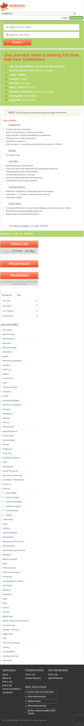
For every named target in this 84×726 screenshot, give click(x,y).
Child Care (7, 370)
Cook (5, 383)
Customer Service (10, 387)
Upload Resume (55, 678)
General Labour (9, 440)
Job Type (6, 301)
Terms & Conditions (11, 689)
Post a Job (7, 682)
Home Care (7, 453)
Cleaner (6, 374)
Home (5, 674)
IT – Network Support (11, 497)
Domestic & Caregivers (12, 405)
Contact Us (7, 692)
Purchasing (7, 577)
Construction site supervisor (41, 692)
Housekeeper (8, 467)
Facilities (6, 418)
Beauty (26, 226)
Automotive (7, 352)
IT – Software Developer (12, 502)
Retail (5, 599)
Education (7, 409)
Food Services (8, 427)
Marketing (7, 555)
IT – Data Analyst (10, 493)
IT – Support (7, 515)
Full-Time (44, 226)
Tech (5, 638)
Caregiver (6, 365)
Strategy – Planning (11, 630)
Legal (5, 524)
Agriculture (7, 343)
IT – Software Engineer (12, 506)
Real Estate (7, 586)
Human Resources (10, 471)
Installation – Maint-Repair (13, 480)
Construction (8, 378)
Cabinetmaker (34, 701)
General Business (10, 431)
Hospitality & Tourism (11, 458)
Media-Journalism (10, 559)
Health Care (7, 449)
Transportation (9, 652)
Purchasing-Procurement (13, 581)
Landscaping (8, 519)
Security (6, 612)
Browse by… (7, 295)
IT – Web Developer (10, 511)
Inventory (6, 489)
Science (6, 608)
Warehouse (7, 660)
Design (5, 396)
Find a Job (7, 685)
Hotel (5, 462)
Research (7, 590)
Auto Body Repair (10, 348)
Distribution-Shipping (11, 400)
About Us (6, 678)
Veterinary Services (11, 656)
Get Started (76, 18)
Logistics (6, 528)
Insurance (7, 484)
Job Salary (6, 306)
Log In (65, 18)
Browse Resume (19, 263)
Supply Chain (8, 634)
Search (17, 42)
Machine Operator (10, 533)
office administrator (37, 696)
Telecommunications (11, 643)
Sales (5, 603)
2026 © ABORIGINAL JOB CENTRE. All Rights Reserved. (24, 720)
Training (6, 647)
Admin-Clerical (9, 334)
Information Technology (12, 475)
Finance (6, 422)
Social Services (9, 625)
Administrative (9, 339)
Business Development (12, 361)
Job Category (8, 311)
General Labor (8, 436)
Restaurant (7, 594)
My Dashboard (19, 275)
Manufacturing (9, 546)
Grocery (6, 444)
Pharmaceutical (9, 568)
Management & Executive (13, 542)
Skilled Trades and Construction (16, 621)
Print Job (18, 234)
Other (5, 564)
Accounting (7, 330)
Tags (18, 295)
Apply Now (6, 234)
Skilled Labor (8, 616)
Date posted (7, 316)
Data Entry (7, 392)
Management (8, 537)
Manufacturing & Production (14, 550)
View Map (29, 234)
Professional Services (12, 572)
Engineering (7, 414)
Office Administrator (37, 706)
